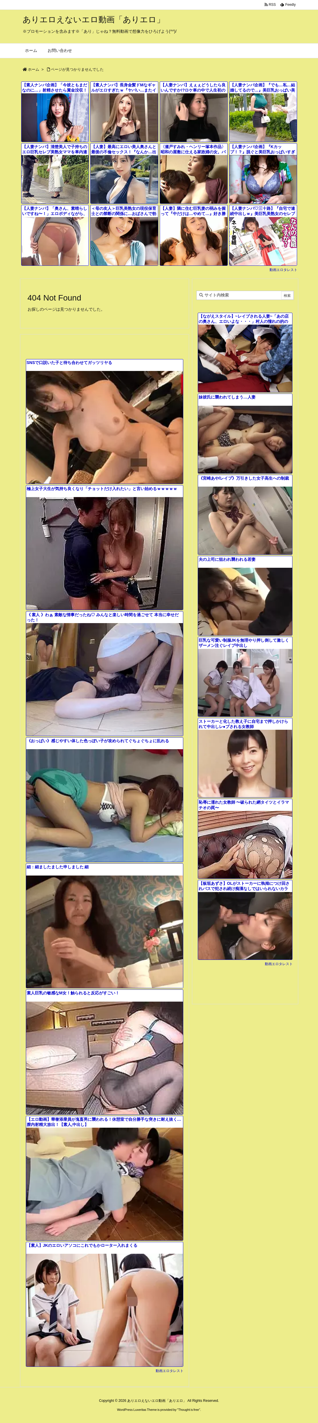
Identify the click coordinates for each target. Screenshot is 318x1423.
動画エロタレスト (283, 270)
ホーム (33, 69)
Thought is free (188, 1409)
